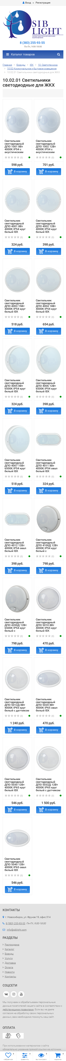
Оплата (9, 967)
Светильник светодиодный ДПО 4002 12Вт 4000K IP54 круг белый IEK (46, 226)
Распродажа (12, 944)
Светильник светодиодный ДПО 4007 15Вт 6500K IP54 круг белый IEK (15, 465)
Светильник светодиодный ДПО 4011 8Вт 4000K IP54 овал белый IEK (46, 465)
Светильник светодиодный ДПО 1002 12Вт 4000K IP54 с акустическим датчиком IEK (46, 148)
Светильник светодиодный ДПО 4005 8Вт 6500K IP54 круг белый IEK (15, 386)
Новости (10, 972)
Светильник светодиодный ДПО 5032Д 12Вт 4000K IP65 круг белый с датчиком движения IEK (48, 786)
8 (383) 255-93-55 (32, 43)
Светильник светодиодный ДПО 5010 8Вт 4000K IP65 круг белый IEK (46, 625)
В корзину (20, 171)
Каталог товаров (20, 54)
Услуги (9, 958)
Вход (27, 2)
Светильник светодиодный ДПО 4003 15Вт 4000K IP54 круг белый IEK (15, 306)
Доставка (10, 962)
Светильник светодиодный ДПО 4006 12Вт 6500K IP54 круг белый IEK (46, 386)
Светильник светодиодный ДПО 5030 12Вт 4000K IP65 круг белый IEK (15, 784)
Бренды (9, 953)
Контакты (10, 976)
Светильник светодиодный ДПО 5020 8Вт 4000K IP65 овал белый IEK (46, 705)
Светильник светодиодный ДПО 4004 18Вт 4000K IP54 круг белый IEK (46, 306)
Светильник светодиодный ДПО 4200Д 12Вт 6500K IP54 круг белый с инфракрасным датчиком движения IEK (16, 629)
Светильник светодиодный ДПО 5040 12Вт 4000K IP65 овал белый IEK (15, 864)
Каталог (9, 949)
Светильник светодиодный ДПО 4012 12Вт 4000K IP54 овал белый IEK (15, 545)
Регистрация (43, 2)
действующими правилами (18, 1009)
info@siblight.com (17, 929)
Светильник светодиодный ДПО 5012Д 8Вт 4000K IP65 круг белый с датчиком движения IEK (17, 706)
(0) (14, 157)
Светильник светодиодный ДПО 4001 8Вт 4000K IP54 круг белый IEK (15, 226)
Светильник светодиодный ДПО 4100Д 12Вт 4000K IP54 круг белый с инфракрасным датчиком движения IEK (47, 549)
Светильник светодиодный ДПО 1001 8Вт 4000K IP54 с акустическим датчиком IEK (14, 148)
